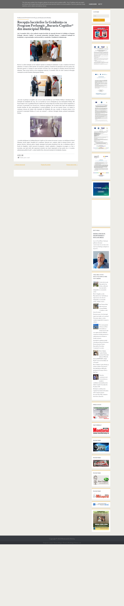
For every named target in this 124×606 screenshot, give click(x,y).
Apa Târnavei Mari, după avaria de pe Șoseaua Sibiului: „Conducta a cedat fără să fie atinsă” (103, 372)
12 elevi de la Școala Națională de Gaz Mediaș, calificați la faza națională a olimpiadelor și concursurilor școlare (103, 357)
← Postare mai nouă (15, 161)
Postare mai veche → (76, 161)
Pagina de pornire (46, 161)
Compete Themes (53, 604)
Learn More (93, 4)
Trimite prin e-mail (19, 154)
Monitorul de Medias (41, 18)
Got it (100, 4)
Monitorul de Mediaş (68, 600)
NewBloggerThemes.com (74, 604)
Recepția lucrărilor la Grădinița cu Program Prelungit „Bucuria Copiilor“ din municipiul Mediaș (45, 25)
